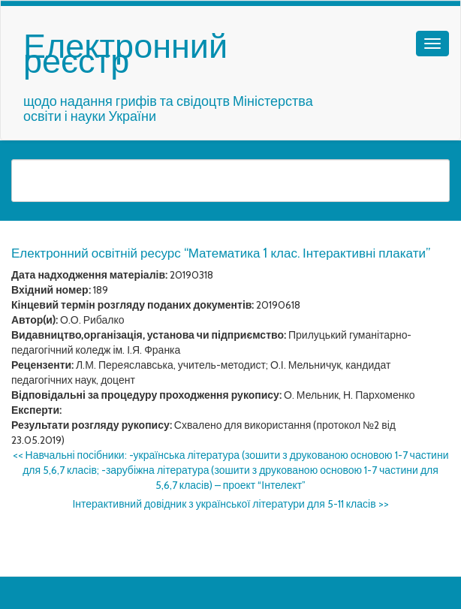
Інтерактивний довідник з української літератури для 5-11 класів (230, 504)
